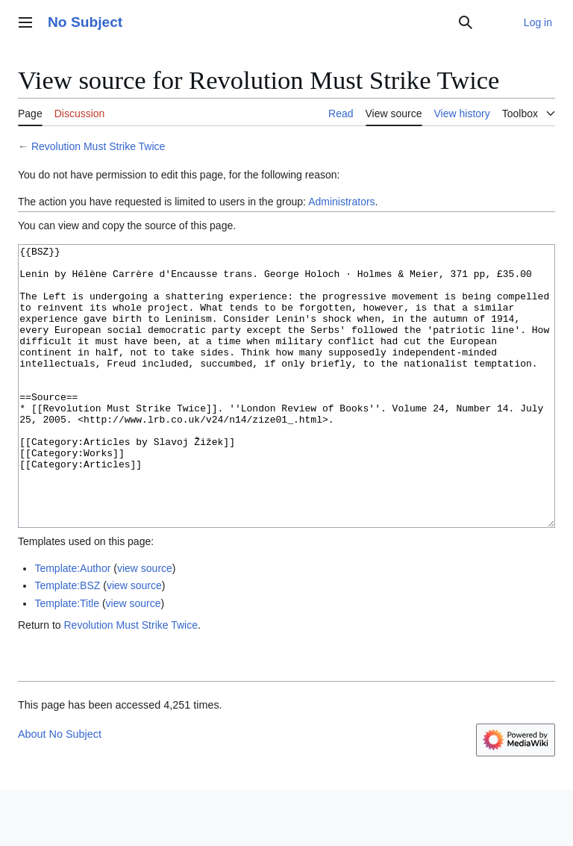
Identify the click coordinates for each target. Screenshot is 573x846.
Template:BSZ (67, 641)
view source (144, 624)
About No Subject (59, 790)
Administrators (341, 202)
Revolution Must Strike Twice (98, 146)
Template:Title (66, 659)
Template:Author (72, 624)
